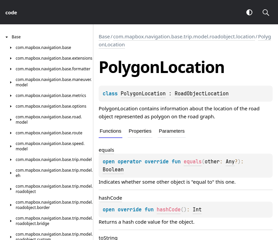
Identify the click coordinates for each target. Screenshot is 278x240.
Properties (140, 131)
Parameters (172, 131)
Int (197, 209)
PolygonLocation (143, 93)
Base (104, 36)
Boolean (113, 169)
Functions (110, 131)
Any (230, 161)
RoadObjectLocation (202, 93)
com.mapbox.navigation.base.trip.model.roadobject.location (184, 36)
